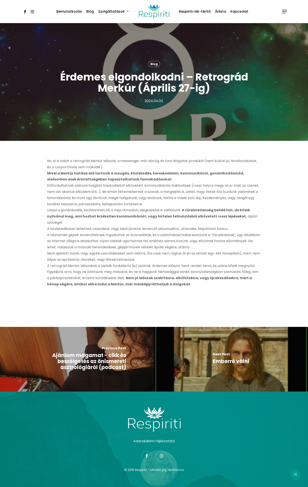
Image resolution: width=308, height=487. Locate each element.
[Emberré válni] (231, 359)
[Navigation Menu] (284, 11)
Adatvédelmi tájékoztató (154, 440)
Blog (154, 64)
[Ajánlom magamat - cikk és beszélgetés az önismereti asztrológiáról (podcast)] (77, 359)
